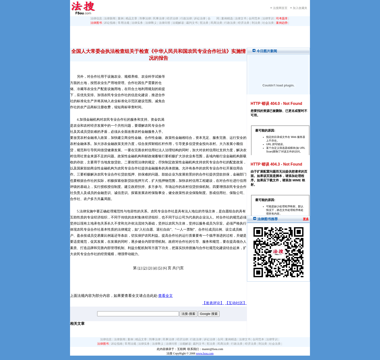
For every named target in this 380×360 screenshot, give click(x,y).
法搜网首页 (280, 8)
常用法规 (123, 23)
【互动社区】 (236, 303)
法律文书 (240, 18)
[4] (155, 268)
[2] (144, 268)
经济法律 (172, 18)
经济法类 (243, 23)
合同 (220, 339)
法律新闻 (110, 18)
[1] (140, 268)
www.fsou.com (205, 353)
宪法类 (204, 23)
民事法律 (159, 18)
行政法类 (230, 23)
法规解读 (178, 23)
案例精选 (227, 18)
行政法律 (186, 18)
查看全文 (165, 296)
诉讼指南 (110, 23)
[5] (160, 268)
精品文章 (131, 18)
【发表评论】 (213, 303)
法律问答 (164, 23)
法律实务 (137, 23)
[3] (150, 268)
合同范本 (254, 18)
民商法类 (216, 23)
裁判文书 (192, 23)
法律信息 (96, 18)
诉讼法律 (200, 18)
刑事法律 (145, 18)
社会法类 (268, 23)
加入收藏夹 (300, 8)
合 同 (213, 18)
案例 (121, 18)
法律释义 (151, 23)
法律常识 (268, 18)
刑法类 (256, 23)
